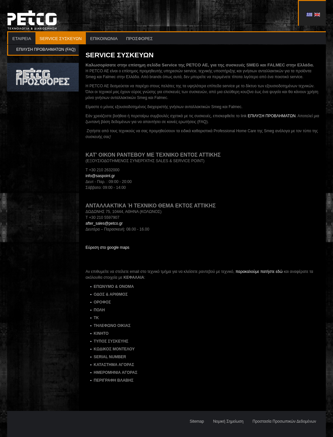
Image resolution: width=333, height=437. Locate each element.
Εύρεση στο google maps (107, 247)
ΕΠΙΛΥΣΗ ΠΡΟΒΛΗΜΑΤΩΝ (272, 116)
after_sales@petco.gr (104, 223)
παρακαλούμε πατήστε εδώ (259, 271)
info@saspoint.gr (100, 176)
